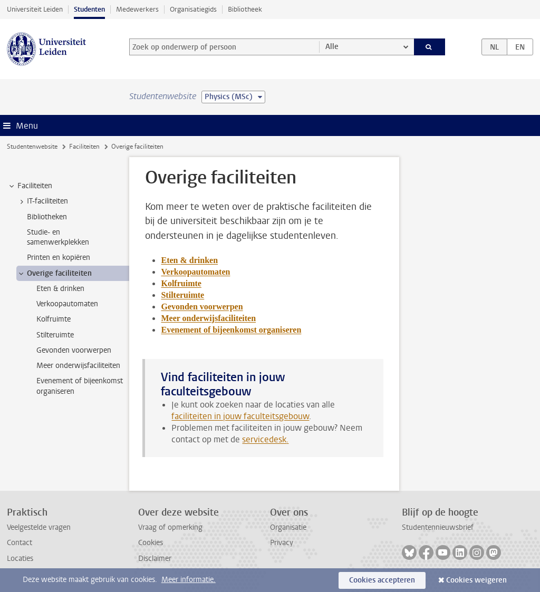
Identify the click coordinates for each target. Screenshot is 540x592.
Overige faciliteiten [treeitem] (54, 273)
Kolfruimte (181, 283)
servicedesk (264, 439)
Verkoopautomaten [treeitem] (67, 304)
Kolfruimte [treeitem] (53, 319)
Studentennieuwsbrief (438, 527)
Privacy (281, 543)
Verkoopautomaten (195, 271)
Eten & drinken (189, 260)
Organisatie (288, 527)
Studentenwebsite (32, 146)
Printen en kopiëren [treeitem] (58, 258)
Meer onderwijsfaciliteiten (208, 318)
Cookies (150, 543)
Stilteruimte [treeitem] (55, 335)
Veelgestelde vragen (39, 527)
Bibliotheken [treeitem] (47, 217)
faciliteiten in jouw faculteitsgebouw (240, 416)
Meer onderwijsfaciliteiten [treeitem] (78, 366)
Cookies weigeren (476, 580)
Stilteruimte (182, 294)
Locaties (20, 559)
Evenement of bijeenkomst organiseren (231, 329)
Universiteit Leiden (35, 9)
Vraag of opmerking (170, 527)
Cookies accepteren (382, 580)
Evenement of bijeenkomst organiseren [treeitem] (79, 386)
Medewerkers (137, 9)
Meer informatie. (188, 580)
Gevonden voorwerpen (202, 306)
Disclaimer (154, 559)
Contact (19, 543)
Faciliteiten (84, 146)
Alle (332, 47)
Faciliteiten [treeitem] (29, 186)
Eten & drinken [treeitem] (60, 289)
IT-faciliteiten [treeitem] (42, 201)
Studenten (89, 9)
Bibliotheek (245, 9)
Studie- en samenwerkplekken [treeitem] (58, 237)
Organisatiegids (193, 9)
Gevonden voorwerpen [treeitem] (73, 350)
